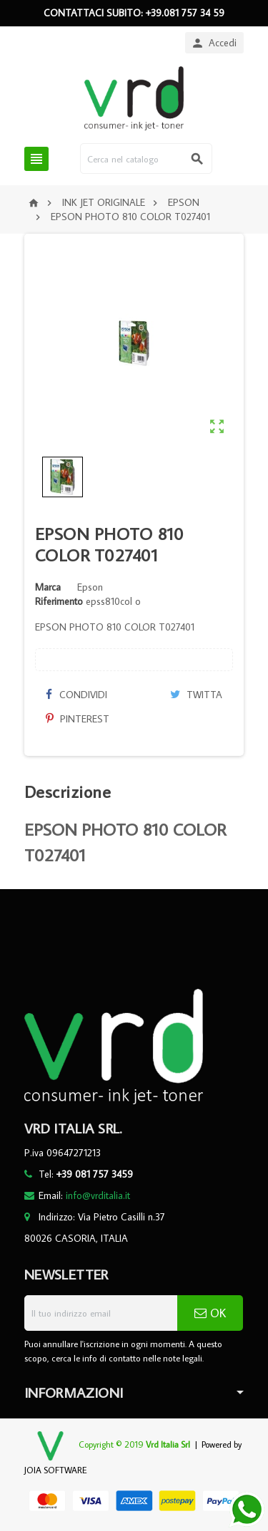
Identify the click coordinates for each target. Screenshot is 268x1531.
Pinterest (77, 718)
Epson (90, 587)
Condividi (76, 694)
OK (210, 1313)
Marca (48, 587)
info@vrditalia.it (98, 1195)
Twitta (196, 694)
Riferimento (59, 601)
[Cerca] (146, 158)
